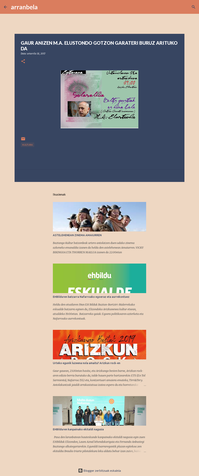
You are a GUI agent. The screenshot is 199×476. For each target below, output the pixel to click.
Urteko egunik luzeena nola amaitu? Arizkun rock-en (86, 363)
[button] (23, 61)
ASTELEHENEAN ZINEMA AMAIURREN (77, 235)
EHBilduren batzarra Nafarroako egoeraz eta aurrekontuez (91, 296)
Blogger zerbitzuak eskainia (99, 470)
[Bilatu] (43, 7)
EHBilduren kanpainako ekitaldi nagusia (78, 429)
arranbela (24, 7)
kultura (27, 144)
